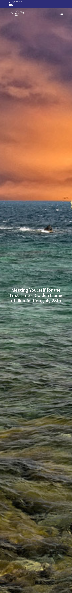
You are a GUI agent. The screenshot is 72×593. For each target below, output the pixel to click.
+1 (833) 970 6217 (16, 2)
